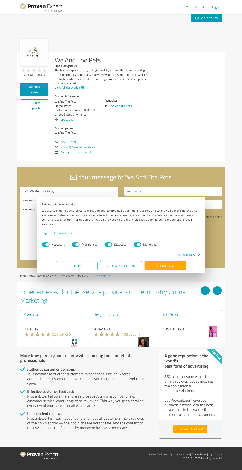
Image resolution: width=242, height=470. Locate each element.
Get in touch (206, 17)
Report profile (102, 276)
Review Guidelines (158, 454)
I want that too (194, 6)
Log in (216, 7)
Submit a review (34, 89)
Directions (66, 119)
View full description (69, 87)
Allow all (165, 265)
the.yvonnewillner (108, 314)
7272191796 (69, 142)
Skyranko (31, 314)
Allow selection (121, 265)
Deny (77, 265)
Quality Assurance (180, 454)
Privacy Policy (77, 233)
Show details (172, 255)
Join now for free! (190, 429)
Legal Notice (215, 454)
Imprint (61, 233)
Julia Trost (170, 314)
